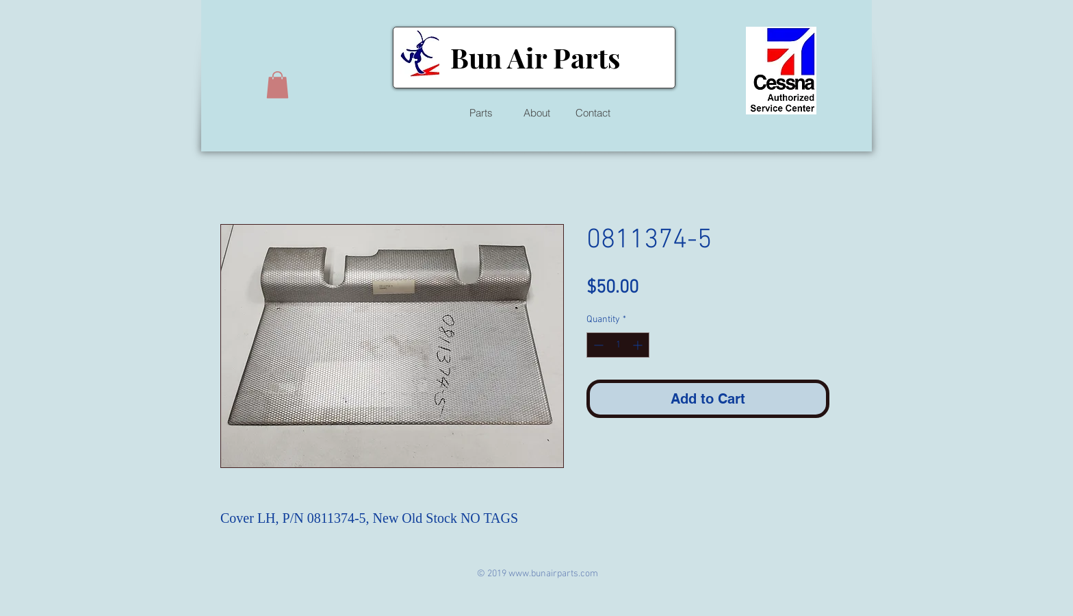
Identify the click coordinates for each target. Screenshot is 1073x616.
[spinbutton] (618, 345)
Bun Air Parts (535, 57)
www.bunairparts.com (553, 574)
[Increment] (638, 345)
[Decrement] (597, 345)
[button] (277, 84)
